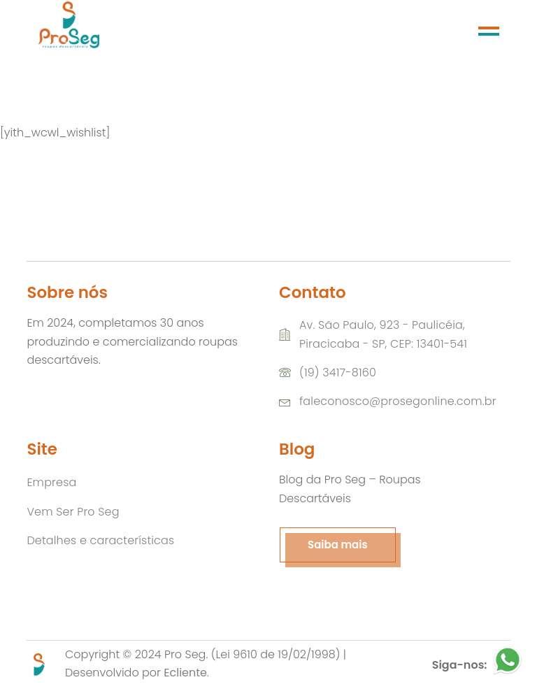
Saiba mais (338, 544)
